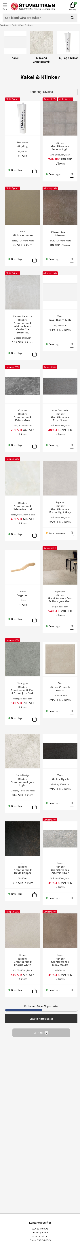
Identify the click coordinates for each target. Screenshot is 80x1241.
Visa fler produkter (41, 1018)
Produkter (5, 25)
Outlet (15, 25)
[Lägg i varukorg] (34, 171)
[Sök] (72, 18)
